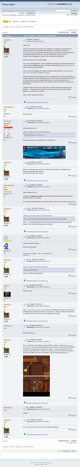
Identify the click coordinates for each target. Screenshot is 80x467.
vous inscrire (32, 11)
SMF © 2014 (40, 462)
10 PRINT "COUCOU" (32, 39)
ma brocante (26, 255)
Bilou (51, 219)
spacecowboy (9, 185)
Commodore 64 (27, 52)
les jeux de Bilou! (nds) (42, 102)
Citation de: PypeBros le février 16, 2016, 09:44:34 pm (36, 132)
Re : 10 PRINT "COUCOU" (34, 107)
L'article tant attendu (32, 427)
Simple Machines (47, 462)
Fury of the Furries (32, 73)
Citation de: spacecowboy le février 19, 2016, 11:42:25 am (37, 215)
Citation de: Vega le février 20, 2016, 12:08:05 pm (35, 266)
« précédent (69, 30)
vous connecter (21, 11)
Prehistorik (46, 73)
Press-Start (8, 4)
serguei (6, 285)
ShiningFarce (9, 107)
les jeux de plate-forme (68, 65)
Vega (5, 236)
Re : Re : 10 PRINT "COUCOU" (35, 208)
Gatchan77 (8, 121)
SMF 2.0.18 (33, 462)
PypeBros (7, 40)
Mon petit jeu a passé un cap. (36, 310)
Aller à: (59, 451)
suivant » (75, 30)
